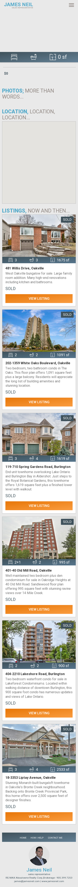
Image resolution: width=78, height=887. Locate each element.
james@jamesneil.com (27, 881)
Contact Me (55, 837)
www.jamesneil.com (53, 881)
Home (23, 837)
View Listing (39, 299)
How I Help (37, 837)
